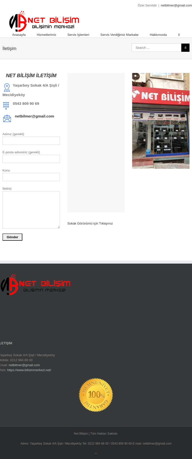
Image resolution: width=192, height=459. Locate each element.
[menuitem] (24, 34)
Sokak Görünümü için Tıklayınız (90, 223)
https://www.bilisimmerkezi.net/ (29, 370)
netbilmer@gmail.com (176, 5)
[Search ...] (156, 48)
